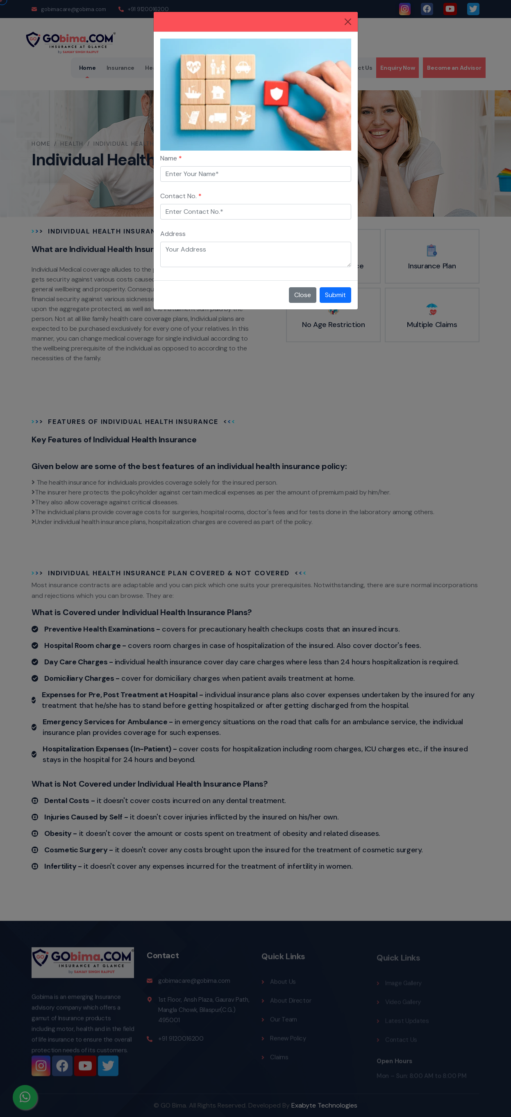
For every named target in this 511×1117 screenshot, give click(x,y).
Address (173, 233)
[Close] (347, 21)
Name (171, 158)
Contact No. (181, 196)
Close (302, 295)
